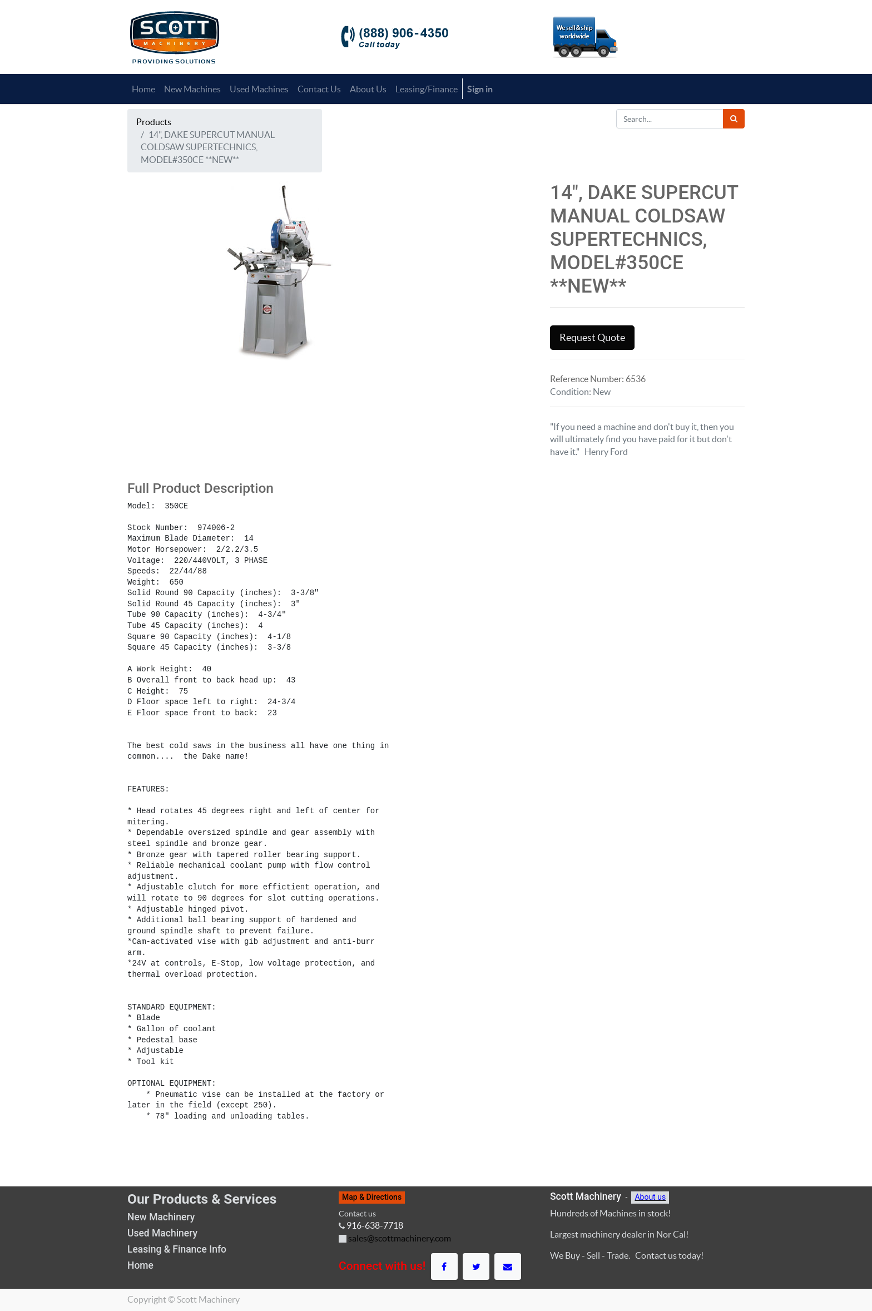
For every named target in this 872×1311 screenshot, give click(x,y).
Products (153, 122)
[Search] (734, 118)
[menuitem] (143, 89)
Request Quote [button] (592, 337)
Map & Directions (372, 1197)
